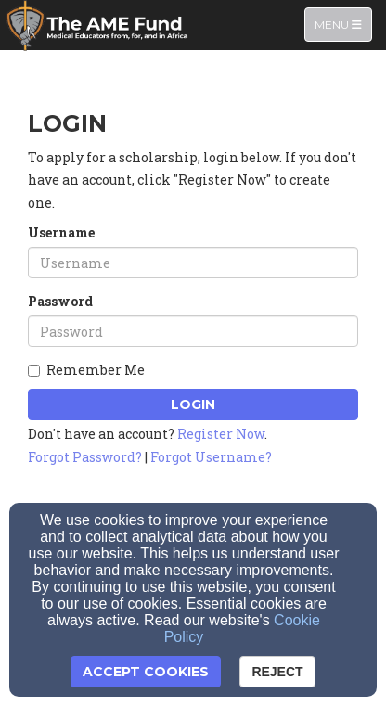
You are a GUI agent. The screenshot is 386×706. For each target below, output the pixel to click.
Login (193, 404)
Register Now (220, 434)
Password (60, 301)
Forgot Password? (85, 457)
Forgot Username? (211, 457)
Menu (343, 24)
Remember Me (86, 370)
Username (61, 232)
